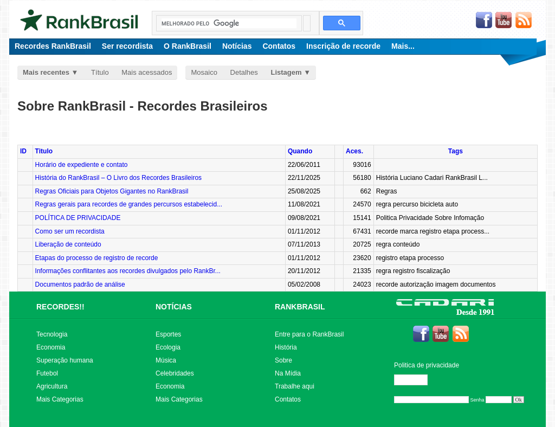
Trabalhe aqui (294, 386)
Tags (455, 151)
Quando (300, 151)
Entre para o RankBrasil (309, 334)
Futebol (47, 373)
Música (166, 360)
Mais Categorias (59, 399)
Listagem (285, 72)
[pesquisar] (229, 23)
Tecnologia (51, 334)
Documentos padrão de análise (80, 284)
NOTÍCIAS (174, 306)
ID (23, 151)
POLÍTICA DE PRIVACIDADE (78, 218)
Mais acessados (146, 72)
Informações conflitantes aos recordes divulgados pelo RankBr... (128, 271)
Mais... (403, 46)
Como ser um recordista (70, 231)
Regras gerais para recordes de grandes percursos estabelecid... (129, 204)
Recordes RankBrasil (53, 46)
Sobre (283, 360)
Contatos (278, 46)
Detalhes (244, 72)
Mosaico (204, 72)
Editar (415, 380)
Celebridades (175, 373)
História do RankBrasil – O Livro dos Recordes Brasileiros (118, 178)
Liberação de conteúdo (68, 244)
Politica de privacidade (426, 365)
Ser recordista (127, 46)
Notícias (236, 46)
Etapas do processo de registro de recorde (96, 258)
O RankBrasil (187, 46)
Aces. (354, 151)
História (286, 347)
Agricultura (51, 386)
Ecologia (168, 347)
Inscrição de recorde (343, 46)
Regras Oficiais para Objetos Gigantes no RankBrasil (112, 191)
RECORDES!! (60, 306)
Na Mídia (288, 373)
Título (100, 72)
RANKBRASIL (300, 306)
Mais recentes (46, 72)
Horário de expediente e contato (81, 165)
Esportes (168, 334)
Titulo (44, 151)
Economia (50, 347)
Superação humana (64, 360)
